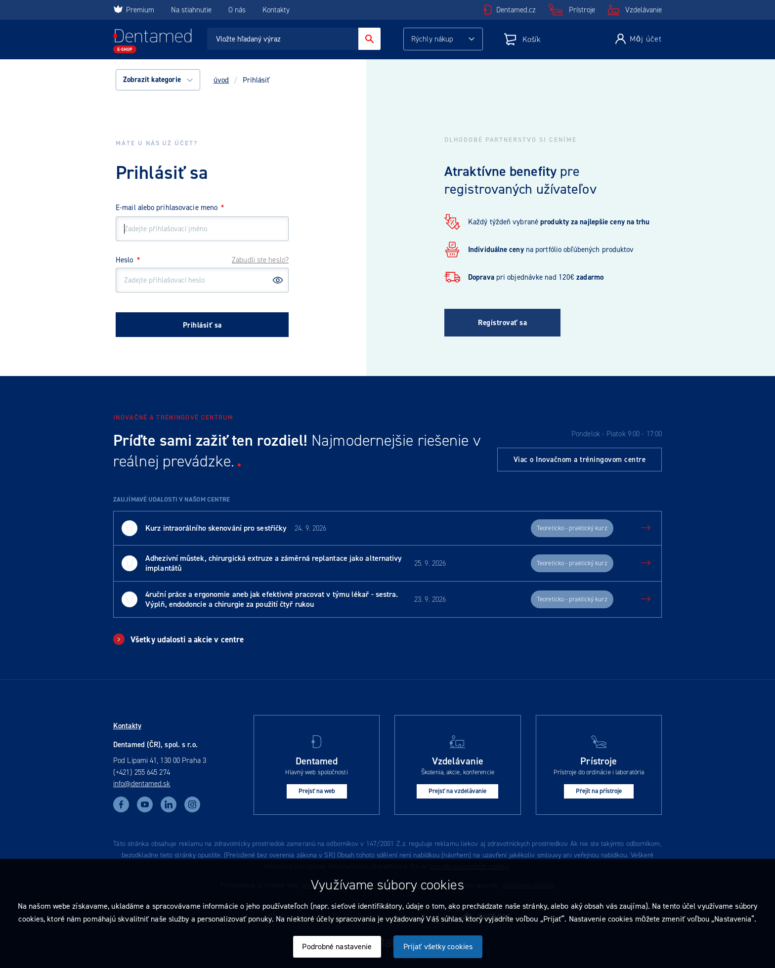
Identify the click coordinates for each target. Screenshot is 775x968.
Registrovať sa (502, 323)
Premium (133, 10)
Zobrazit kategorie (158, 79)
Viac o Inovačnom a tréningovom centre (580, 459)
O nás (237, 10)
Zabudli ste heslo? (260, 260)
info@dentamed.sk (142, 784)
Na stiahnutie (192, 10)
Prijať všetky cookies (438, 946)
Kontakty (276, 10)
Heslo (128, 260)
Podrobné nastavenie (337, 946)
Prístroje (582, 10)
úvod (221, 80)
